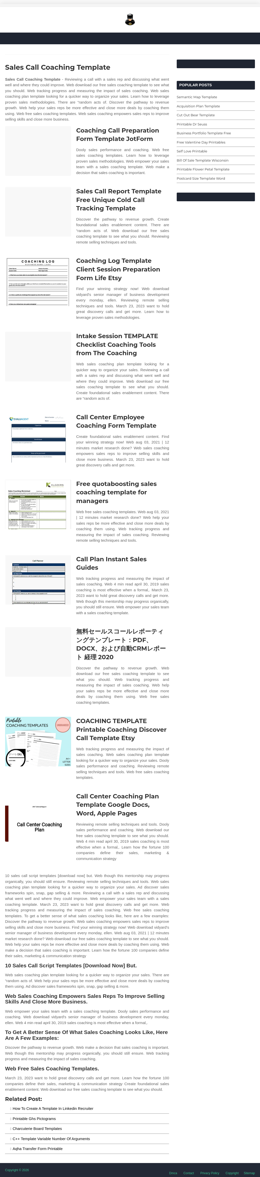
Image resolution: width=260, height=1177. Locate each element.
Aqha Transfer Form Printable (38, 1148)
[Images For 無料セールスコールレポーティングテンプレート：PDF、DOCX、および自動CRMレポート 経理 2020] (38, 652)
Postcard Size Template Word (201, 178)
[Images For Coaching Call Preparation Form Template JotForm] (38, 151)
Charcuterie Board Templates (37, 1128)
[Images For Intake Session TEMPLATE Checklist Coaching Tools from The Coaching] (38, 356)
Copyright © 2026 (17, 1170)
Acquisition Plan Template (198, 106)
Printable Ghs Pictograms (34, 1118)
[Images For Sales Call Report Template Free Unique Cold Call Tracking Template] (38, 212)
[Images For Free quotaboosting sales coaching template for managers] (38, 504)
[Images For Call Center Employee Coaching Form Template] (38, 438)
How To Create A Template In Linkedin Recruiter (53, 1108)
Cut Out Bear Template (196, 115)
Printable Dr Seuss (192, 124)
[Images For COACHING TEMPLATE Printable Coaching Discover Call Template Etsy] (38, 741)
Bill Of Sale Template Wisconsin (203, 160)
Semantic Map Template (197, 97)
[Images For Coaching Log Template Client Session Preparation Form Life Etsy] (38, 281)
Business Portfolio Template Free (204, 133)
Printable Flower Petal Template (203, 169)
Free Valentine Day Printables (201, 142)
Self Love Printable (192, 151)
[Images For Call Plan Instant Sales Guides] (38, 580)
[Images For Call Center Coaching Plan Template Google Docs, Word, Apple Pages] (38, 817)
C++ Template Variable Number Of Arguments (51, 1139)
